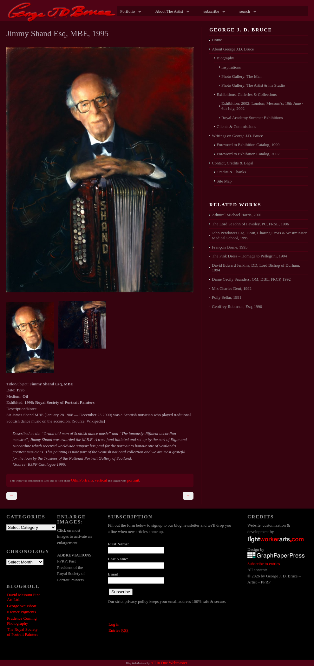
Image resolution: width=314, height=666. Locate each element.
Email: (114, 574)
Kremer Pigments (21, 611)
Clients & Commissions (236, 126)
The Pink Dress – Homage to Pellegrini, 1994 (249, 256)
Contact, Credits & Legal (232, 163)
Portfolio (129, 12)
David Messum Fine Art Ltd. (23, 597)
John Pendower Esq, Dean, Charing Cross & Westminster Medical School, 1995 (259, 235)
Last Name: (118, 558)
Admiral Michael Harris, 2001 (237, 214)
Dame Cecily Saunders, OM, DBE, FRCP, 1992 (251, 279)
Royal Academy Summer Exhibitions (252, 117)
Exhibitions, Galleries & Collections (247, 94)
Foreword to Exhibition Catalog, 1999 (248, 144)
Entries (118, 630)
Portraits (86, 480)
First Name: (118, 544)
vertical (101, 480)
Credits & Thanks (231, 172)
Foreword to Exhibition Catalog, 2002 (248, 153)
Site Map (224, 181)
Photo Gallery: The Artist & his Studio (253, 85)
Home (217, 39)
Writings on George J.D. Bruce (237, 135)
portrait (133, 480)
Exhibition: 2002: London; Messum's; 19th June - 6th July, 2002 (262, 106)
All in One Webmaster (168, 662)
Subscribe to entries (263, 563)
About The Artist (170, 12)
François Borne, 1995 (229, 247)
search (246, 12)
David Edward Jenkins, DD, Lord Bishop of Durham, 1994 (256, 268)
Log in (113, 624)
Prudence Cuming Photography (22, 621)
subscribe (213, 12)
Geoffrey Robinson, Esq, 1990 (237, 306)
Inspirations (231, 67)
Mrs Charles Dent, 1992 (232, 288)
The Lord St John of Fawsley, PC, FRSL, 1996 (250, 224)
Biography (225, 58)
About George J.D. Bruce (233, 49)
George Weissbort (21, 605)
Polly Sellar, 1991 (226, 297)
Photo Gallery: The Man (241, 76)
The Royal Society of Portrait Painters (22, 632)
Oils (74, 480)
